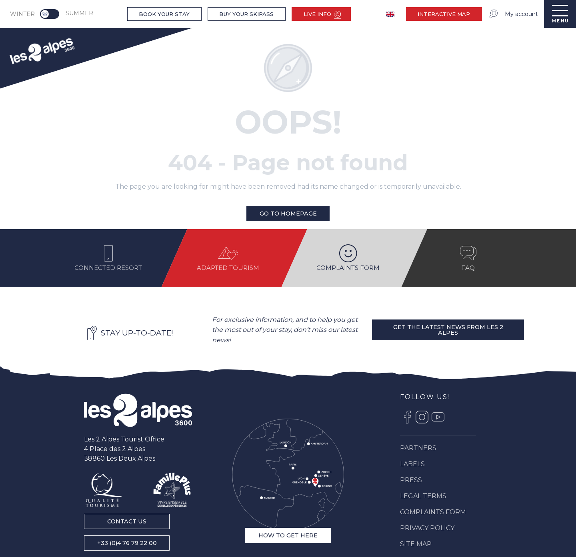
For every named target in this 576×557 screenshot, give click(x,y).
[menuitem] (41, 50)
